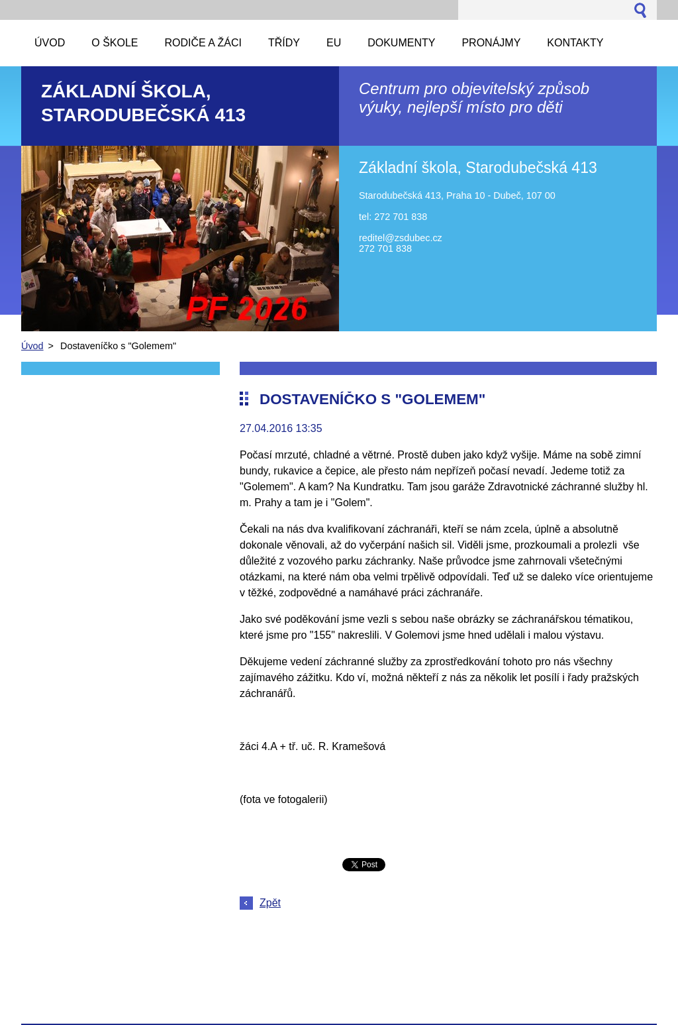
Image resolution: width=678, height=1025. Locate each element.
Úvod (32, 346)
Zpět (270, 902)
